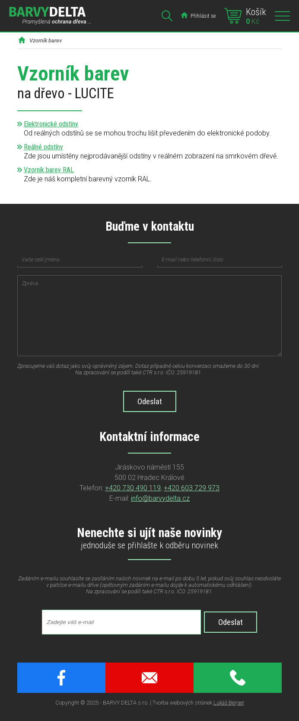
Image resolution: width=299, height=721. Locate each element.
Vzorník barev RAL (49, 170)
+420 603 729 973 (191, 488)
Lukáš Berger (228, 702)
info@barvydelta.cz (160, 498)
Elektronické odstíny (51, 124)
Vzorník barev (45, 40)
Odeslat (230, 622)
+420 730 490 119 (133, 488)
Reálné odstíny (43, 147)
